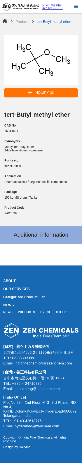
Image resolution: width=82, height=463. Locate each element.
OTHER (61, 312)
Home (5, 21)
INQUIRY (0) (44, 93)
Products (22, 22)
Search (68, 6)
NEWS (8, 305)
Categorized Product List (24, 297)
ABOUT (9, 281)
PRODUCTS (26, 312)
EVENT (45, 312)
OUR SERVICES (16, 289)
